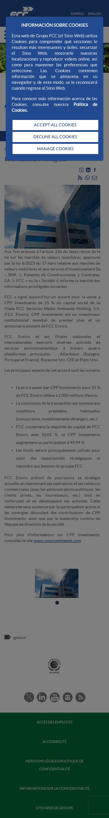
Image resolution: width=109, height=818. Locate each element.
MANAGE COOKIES (55, 148)
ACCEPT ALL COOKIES (55, 125)
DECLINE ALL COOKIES (55, 136)
